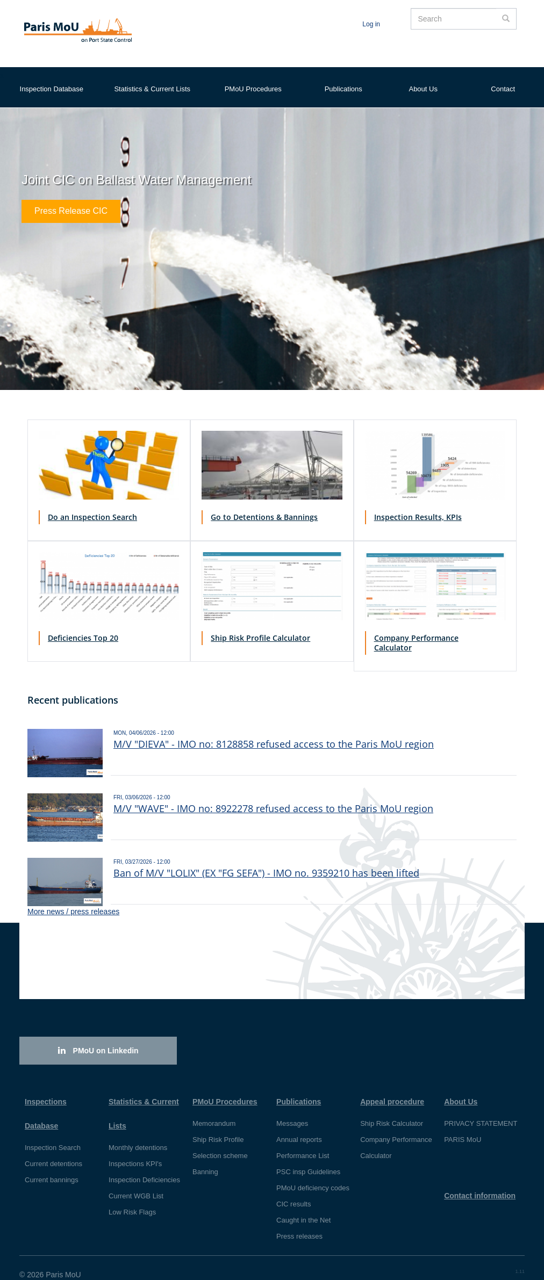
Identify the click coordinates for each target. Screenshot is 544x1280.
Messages (292, 1110)
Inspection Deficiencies (144, 1166)
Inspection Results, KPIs (418, 503)
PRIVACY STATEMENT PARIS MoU (480, 1118)
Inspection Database (52, 78)
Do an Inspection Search (92, 503)
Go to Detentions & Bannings (264, 503)
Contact (503, 78)
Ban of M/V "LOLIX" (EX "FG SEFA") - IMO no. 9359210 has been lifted (266, 859)
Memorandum (213, 1110)
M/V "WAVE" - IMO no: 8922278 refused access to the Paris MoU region (273, 795)
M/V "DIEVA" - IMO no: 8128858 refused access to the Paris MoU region (273, 730)
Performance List (302, 1142)
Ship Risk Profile (218, 1126)
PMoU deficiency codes (312, 1174)
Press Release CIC (71, 198)
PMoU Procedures (253, 78)
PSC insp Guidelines (308, 1158)
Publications (343, 78)
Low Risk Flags (132, 1199)
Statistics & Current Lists (152, 78)
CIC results (293, 1191)
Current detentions (53, 1150)
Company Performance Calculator (416, 629)
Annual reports (299, 1126)
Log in (371, 24)
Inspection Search (53, 1134)
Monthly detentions (138, 1134)
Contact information (480, 1182)
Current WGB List (136, 1182)
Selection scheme (220, 1142)
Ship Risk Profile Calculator (260, 624)
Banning (205, 1158)
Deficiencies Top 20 (83, 624)
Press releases (299, 1223)
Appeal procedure (392, 1088)
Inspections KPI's (135, 1150)
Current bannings (51, 1166)
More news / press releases (73, 898)
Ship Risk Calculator (391, 1110)
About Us (423, 78)
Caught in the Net (303, 1207)
